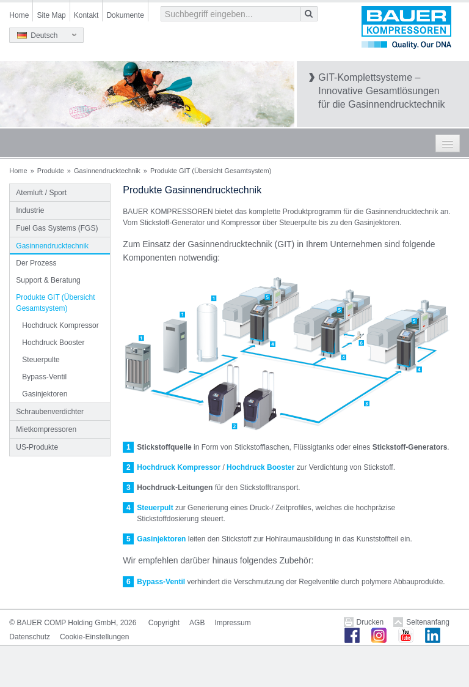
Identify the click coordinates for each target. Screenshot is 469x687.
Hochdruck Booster (53, 342)
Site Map (51, 15)
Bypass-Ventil (44, 377)
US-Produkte (37, 447)
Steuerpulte (40, 359)
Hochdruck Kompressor (60, 325)
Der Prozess (36, 263)
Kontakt (86, 15)
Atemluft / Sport (41, 192)
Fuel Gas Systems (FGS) (57, 228)
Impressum (232, 622)
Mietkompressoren (46, 429)
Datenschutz (29, 637)
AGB (197, 622)
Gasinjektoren (44, 394)
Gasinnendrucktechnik (107, 170)
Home (19, 15)
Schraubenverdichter (50, 411)
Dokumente (125, 15)
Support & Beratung (48, 280)
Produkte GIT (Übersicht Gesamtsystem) (55, 303)
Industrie (30, 210)
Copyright (164, 622)
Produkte (50, 170)
